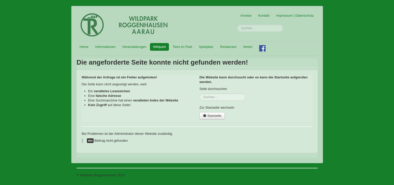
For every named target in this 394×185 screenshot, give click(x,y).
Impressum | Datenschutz (295, 15)
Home (84, 47)
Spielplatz (206, 47)
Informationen (105, 47)
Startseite (212, 116)
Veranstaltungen (134, 47)
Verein (247, 47)
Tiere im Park (182, 47)
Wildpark (159, 47)
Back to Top (309, 175)
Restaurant (228, 47)
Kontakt (263, 15)
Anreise (245, 15)
